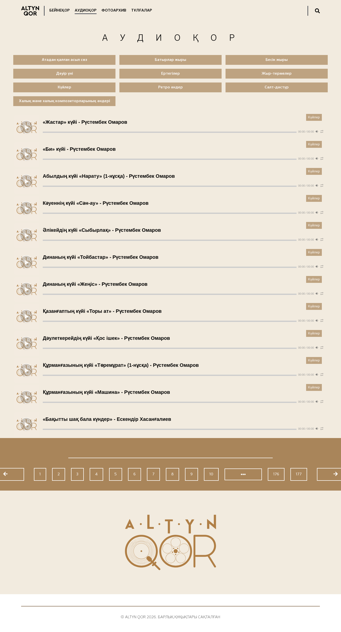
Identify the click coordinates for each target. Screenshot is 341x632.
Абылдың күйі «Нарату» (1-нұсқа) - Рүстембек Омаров (109, 176)
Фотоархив (113, 11)
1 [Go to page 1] (40, 474)
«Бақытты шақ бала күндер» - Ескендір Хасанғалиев (107, 419)
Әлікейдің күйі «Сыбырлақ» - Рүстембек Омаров (102, 230)
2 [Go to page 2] (58, 474)
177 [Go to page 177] (299, 474)
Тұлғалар (141, 11)
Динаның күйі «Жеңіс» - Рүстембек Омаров (95, 284)
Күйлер (314, 117)
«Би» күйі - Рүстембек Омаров (79, 149)
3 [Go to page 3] (77, 474)
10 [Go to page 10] (211, 474)
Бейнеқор (59, 11)
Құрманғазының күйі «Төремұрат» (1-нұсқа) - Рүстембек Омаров (121, 365)
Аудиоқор (86, 11)
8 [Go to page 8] (172, 474)
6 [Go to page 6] (134, 474)
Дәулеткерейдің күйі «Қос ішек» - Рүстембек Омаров (106, 338)
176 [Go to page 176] (276, 474)
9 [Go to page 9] (191, 474)
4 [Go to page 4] (96, 474)
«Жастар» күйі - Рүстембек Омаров (85, 122)
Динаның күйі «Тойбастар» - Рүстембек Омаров (100, 257)
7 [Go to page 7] (153, 474)
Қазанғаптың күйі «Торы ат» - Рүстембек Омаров (102, 311)
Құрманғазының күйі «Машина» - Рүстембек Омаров (106, 392)
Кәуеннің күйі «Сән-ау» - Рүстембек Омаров (95, 203)
